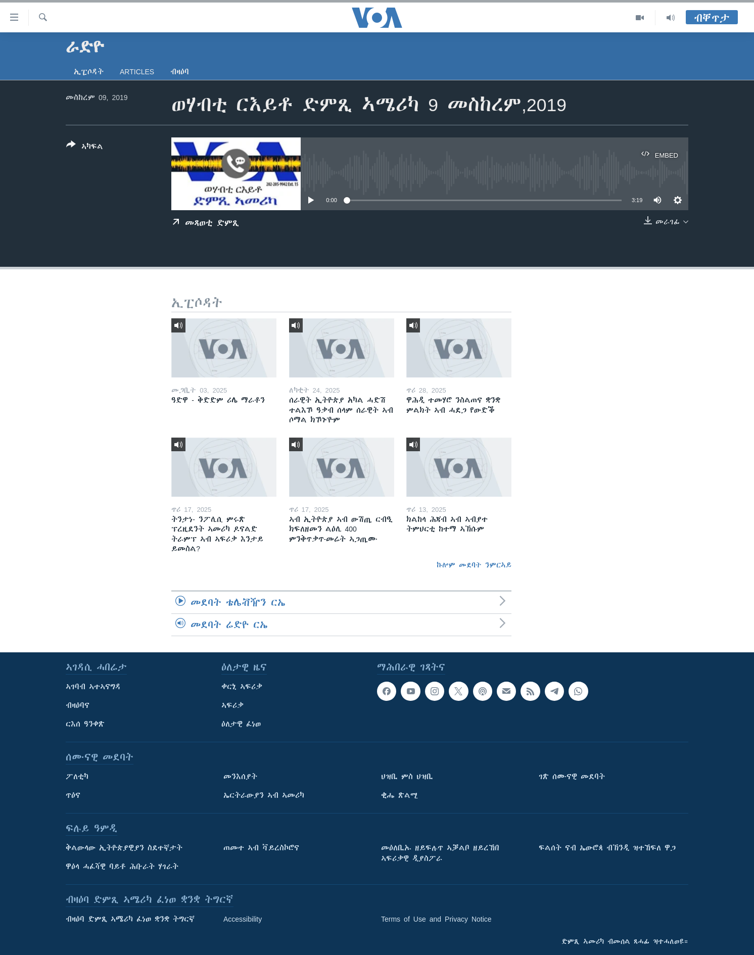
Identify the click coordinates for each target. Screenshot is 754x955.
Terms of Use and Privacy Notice (436, 919)
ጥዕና (73, 795)
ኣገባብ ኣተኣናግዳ (93, 686)
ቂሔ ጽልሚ (399, 795)
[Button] (84, 147)
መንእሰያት (240, 776)
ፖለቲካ (77, 776)
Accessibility (242, 919)
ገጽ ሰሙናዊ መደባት (572, 776)
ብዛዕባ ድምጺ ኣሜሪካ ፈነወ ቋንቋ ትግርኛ (130, 919)
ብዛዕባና (77, 705)
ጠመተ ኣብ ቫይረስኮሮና (261, 847)
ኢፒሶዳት (89, 71)
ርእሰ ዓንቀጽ (85, 724)
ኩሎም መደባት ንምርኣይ (474, 565)
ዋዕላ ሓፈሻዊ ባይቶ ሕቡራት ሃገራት (122, 866)
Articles (137, 71)
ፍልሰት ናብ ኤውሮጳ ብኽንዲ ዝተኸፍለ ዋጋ (607, 847)
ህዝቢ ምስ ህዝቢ (407, 776)
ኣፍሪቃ (232, 705)
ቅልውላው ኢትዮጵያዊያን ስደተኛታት (124, 847)
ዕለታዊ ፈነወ (241, 724)
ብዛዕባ (179, 71)
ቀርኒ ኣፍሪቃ (241, 686)
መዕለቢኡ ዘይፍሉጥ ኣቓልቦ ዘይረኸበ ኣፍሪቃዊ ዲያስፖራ (440, 853)
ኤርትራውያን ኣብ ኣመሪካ (263, 795)
